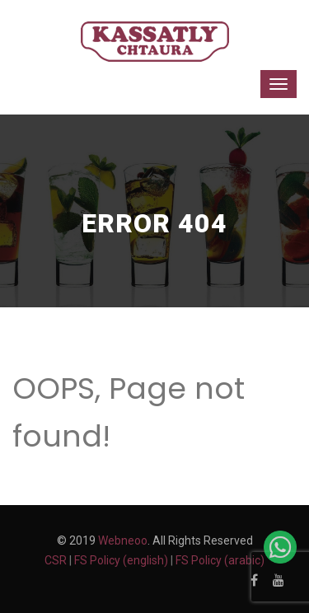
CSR (55, 560)
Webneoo (122, 540)
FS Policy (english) (121, 560)
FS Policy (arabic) (220, 560)
